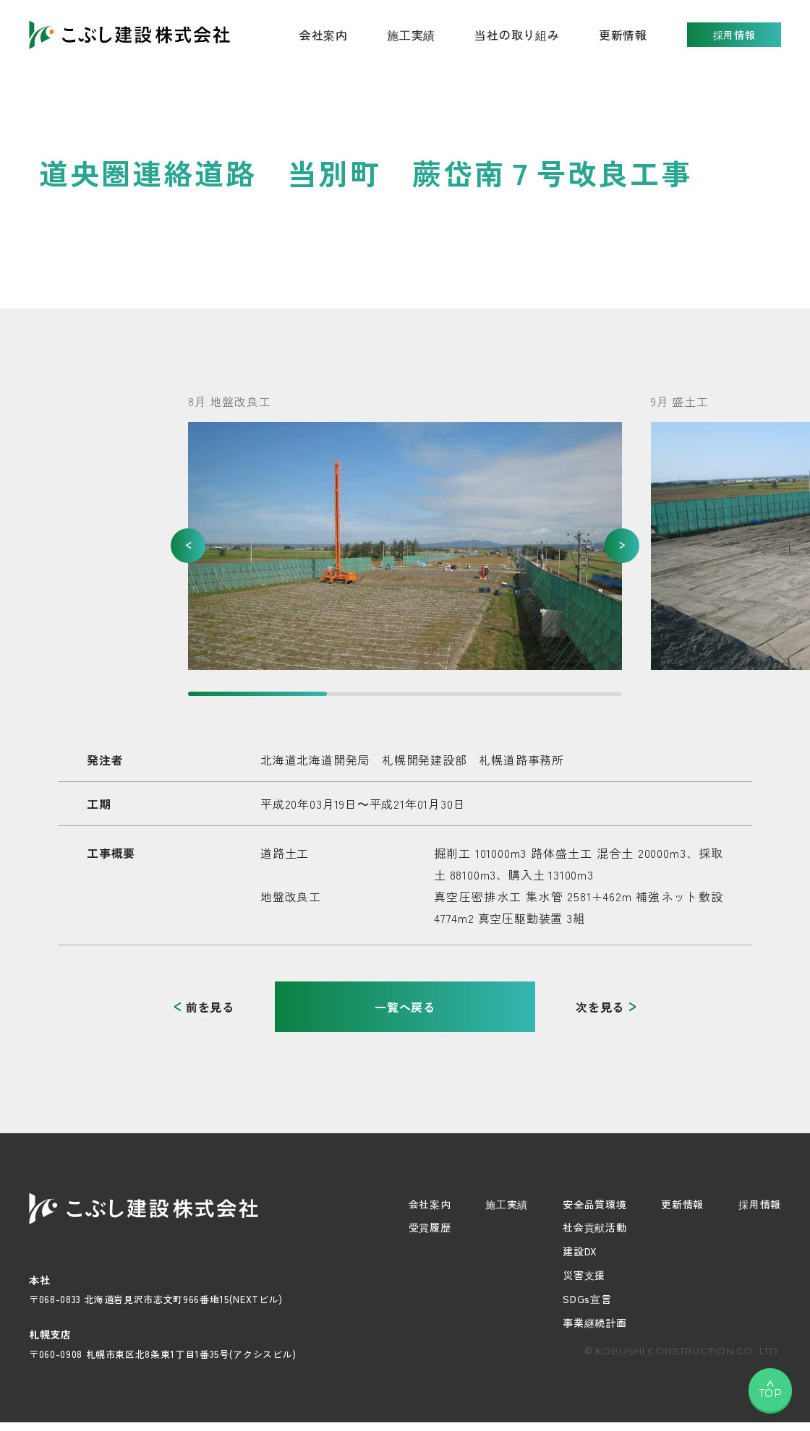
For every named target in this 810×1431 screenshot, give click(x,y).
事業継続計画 (594, 1322)
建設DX (580, 1251)
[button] (188, 545)
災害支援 (584, 1275)
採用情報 (734, 34)
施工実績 (411, 34)
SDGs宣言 (587, 1299)
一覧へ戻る (405, 1006)
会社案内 (430, 1204)
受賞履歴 (430, 1227)
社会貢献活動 (594, 1227)
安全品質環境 (594, 1204)
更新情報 (623, 34)
